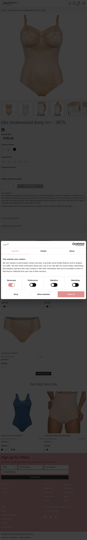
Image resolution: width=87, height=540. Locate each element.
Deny (16, 294)
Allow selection (43, 294)
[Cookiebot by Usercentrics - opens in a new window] (74, 244)
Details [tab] (43, 251)
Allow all (71, 294)
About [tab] (71, 251)
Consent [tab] (15, 251)
